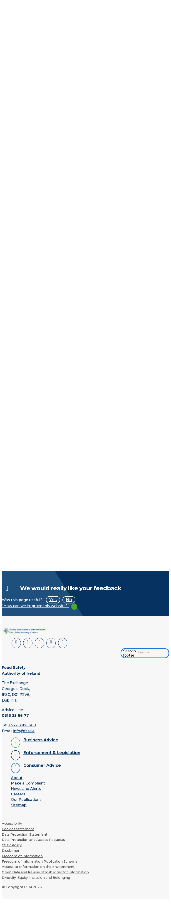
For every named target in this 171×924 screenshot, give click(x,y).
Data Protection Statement (24, 834)
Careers (18, 793)
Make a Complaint (28, 782)
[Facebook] (26, 643)
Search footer (129, 652)
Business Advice (40, 739)
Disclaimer (10, 850)
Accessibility (12, 823)
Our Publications (26, 799)
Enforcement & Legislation (51, 751)
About (16, 777)
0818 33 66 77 (15, 715)
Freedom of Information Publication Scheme (39, 861)
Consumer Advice (42, 764)
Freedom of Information (22, 855)
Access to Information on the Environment (38, 866)
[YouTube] (48, 643)
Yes (53, 599)
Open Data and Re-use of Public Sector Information (45, 871)
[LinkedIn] (16, 643)
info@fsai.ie (24, 730)
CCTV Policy (12, 844)
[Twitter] (37, 643)
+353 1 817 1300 (22, 724)
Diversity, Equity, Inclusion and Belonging (36, 877)
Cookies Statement (18, 828)
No (69, 599)
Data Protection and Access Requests (33, 839)
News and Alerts (26, 788)
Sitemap (19, 804)
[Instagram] (59, 643)
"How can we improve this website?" (35, 606)
